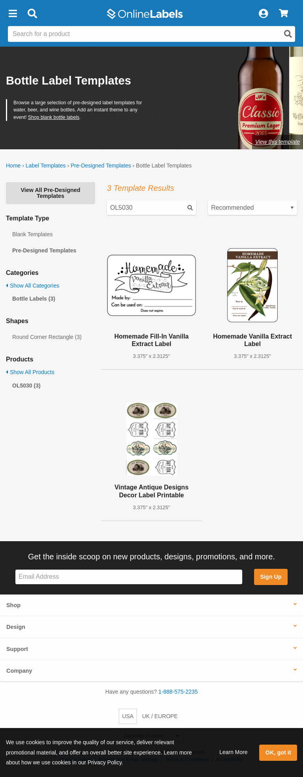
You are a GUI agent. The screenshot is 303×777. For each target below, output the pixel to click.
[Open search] (288, 34)
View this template (277, 142)
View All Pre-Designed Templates (50, 193)
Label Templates (46, 165)
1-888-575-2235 (178, 692)
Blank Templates (32, 234)
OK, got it (278, 752)
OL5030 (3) (26, 385)
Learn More (233, 752)
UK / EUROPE (160, 716)
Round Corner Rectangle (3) (47, 337)
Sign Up (270, 577)
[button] (12, 14)
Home (13, 165)
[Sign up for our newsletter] (128, 577)
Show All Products (30, 372)
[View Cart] (283, 13)
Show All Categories (32, 285)
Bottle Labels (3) (33, 298)
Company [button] (19, 671)
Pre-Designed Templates (101, 165)
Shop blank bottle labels (53, 117)
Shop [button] (13, 605)
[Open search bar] (32, 14)
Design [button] (15, 627)
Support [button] (17, 649)
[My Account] (263, 14)
